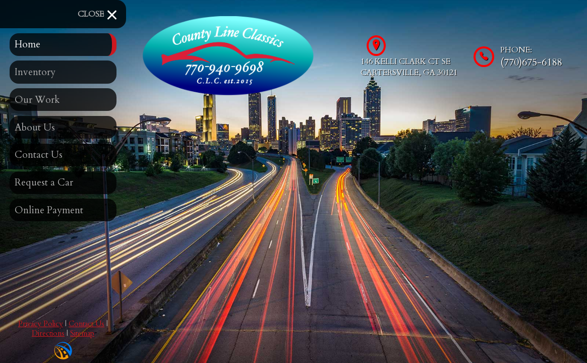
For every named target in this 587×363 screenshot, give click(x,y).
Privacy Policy (40, 324)
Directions (48, 333)
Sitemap (82, 333)
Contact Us (86, 324)
